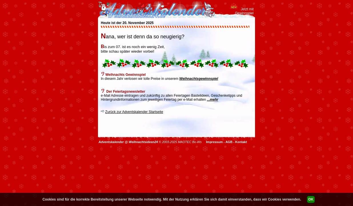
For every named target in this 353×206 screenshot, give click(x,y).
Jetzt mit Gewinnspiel (244, 11)
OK (310, 199)
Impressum (214, 142)
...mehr (212, 100)
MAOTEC (184, 142)
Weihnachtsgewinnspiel (198, 79)
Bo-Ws (197, 142)
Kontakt (241, 142)
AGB (228, 142)
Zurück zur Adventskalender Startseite (134, 112)
